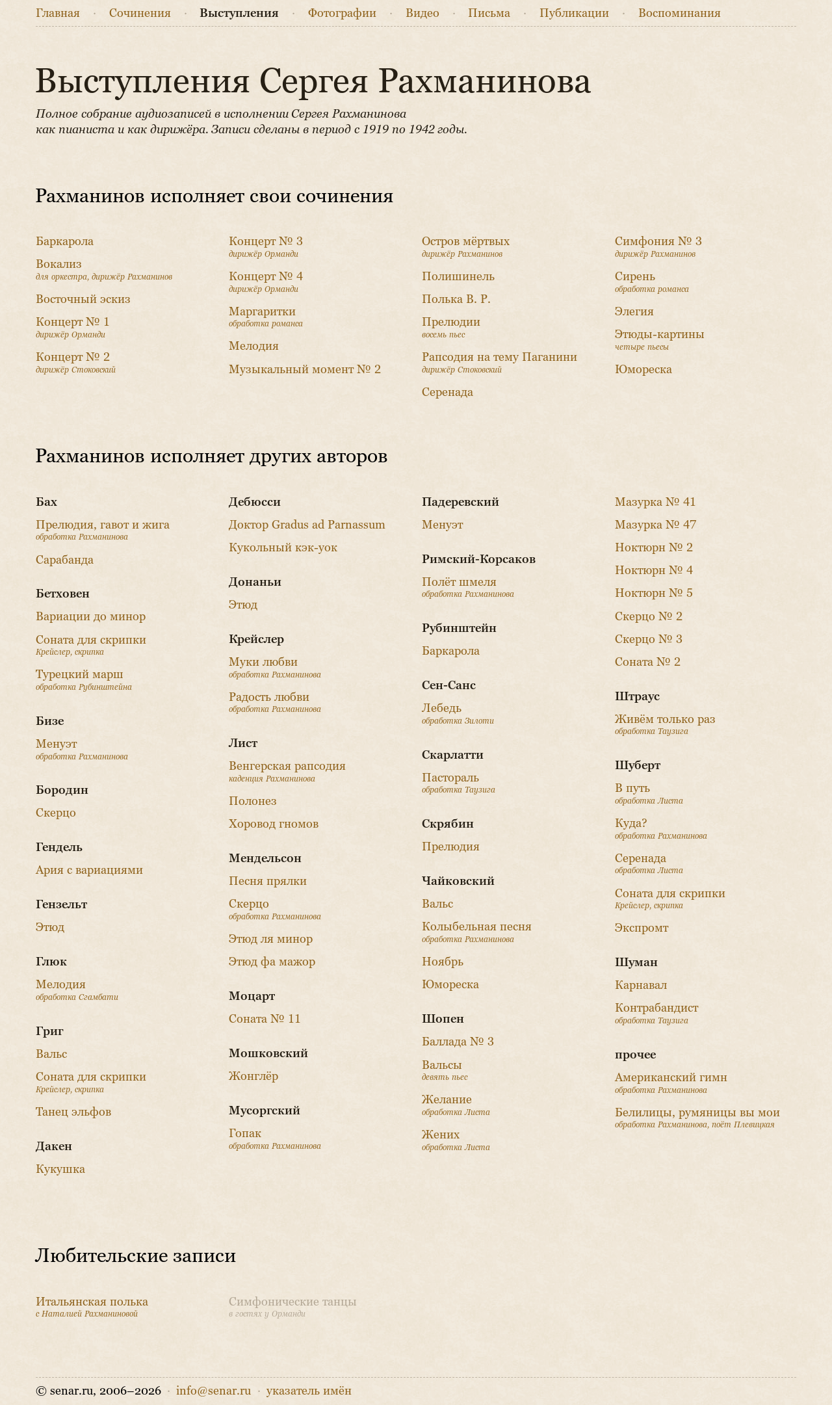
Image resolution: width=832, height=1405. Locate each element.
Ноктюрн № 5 (654, 592)
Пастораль (458, 783)
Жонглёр (253, 1076)
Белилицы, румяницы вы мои (697, 1118)
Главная (58, 13)
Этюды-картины (660, 340)
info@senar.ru (213, 1390)
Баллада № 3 (458, 1041)
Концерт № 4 (266, 282)
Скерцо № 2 (648, 616)
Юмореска (643, 369)
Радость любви (275, 702)
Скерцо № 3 (648, 639)
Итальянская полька (92, 1307)
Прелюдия (451, 846)
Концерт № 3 (266, 247)
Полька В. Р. (456, 299)
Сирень (652, 282)
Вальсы (444, 1070)
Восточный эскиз (83, 299)
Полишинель (458, 276)
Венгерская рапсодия (287, 771)
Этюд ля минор (271, 938)
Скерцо (56, 812)
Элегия (634, 311)
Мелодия (254, 345)
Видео (422, 13)
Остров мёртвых (466, 247)
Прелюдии (451, 327)
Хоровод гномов (273, 823)
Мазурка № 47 (655, 524)
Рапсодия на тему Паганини (499, 362)
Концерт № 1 (73, 327)
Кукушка (60, 1168)
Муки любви (275, 667)
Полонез (253, 801)
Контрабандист (656, 1013)
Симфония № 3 (658, 247)
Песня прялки (268, 880)
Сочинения (140, 13)
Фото (342, 13)
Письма (489, 13)
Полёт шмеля (468, 587)
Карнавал (641, 984)
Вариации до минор (91, 616)
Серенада (447, 392)
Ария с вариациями (89, 869)
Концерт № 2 (76, 362)
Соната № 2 (648, 661)
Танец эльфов (73, 1111)
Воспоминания (679, 13)
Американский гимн (671, 1083)
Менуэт (82, 749)
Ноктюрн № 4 (654, 570)
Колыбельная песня (477, 932)
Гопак (275, 1139)
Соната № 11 (265, 1018)
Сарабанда (65, 559)
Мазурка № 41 (655, 501)
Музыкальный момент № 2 (305, 369)
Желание (456, 1105)
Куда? (661, 829)
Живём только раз (665, 725)
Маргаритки (266, 317)
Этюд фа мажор (272, 961)
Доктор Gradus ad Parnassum (307, 524)
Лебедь (458, 714)
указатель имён (309, 1390)
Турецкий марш (84, 680)
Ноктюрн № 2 (654, 547)
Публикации (574, 13)
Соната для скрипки (91, 645)
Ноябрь (442, 961)
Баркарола (65, 241)
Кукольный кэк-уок (283, 547)
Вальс (51, 1053)
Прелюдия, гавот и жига (103, 530)
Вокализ (104, 269)
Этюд (50, 927)
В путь (649, 793)
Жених (456, 1140)
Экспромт (641, 927)
